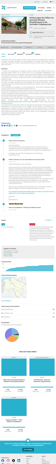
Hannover (14, 397)
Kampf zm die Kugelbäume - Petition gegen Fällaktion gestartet (25, 207)
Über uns (28, 458)
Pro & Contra (11, 53)
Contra (32, 224)
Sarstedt (7, 15)
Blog (27, 461)
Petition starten (29, 7)
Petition (3, 54)
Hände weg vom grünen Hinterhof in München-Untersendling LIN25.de (14, 380)
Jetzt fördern (28, 449)
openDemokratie (46, 461)
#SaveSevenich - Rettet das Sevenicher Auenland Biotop (42, 380)
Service (49, 7)
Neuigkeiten (20, 53)
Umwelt (31, 15)
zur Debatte (48, 220)
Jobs (27, 460)
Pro (3, 224)
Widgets (44, 460)
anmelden (45, 2)
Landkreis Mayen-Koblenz (42, 357)
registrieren (37, 2)
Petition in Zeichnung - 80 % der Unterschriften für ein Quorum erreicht (26, 159)
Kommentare (29, 53)
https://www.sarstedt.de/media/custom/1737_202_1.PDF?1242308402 (19, 101)
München (14, 357)
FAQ (43, 458)
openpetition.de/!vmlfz (29, 125)
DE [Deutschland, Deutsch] (51, 2)
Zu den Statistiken (6, 300)
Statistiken (37, 54)
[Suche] (54, 7)
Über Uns (40, 10)
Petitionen (41, 7)
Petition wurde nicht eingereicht (17, 140)
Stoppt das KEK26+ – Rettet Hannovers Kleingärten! (14, 420)
